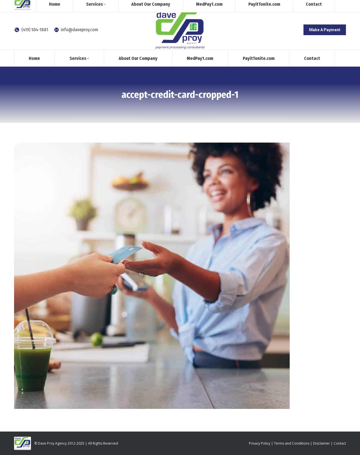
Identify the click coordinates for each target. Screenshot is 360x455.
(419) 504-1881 (31, 29)
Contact (340, 443)
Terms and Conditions (291, 443)
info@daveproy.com (76, 29)
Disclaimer (321, 443)
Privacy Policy (259, 443)
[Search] (299, 5)
